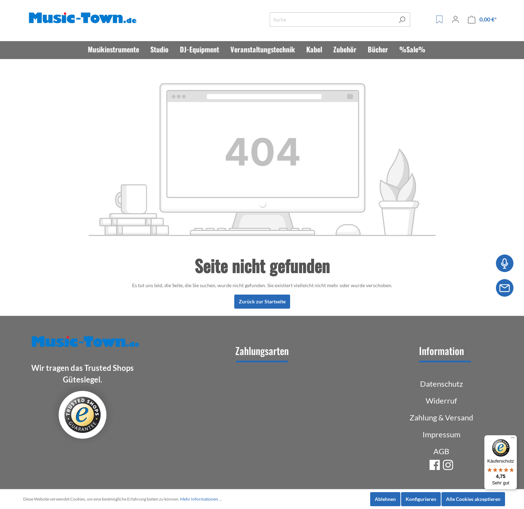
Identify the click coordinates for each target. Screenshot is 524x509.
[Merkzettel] (439, 19)
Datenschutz (441, 383)
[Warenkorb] (482, 19)
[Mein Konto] (455, 19)
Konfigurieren (421, 499)
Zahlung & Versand (441, 417)
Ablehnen (385, 499)
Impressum (441, 434)
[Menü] (513, 439)
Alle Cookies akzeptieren (473, 499)
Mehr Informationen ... (201, 499)
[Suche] (332, 19)
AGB (441, 451)
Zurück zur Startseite (262, 301)
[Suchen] (402, 19)
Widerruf (441, 400)
